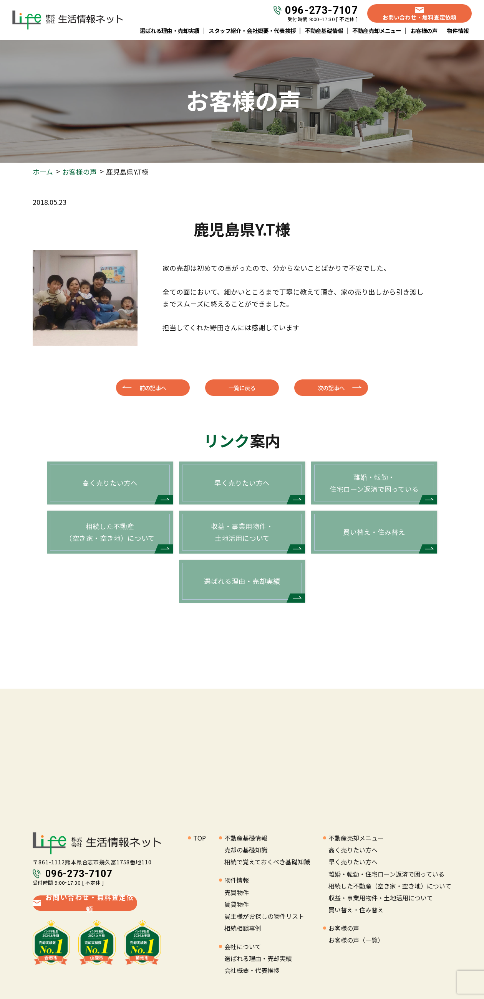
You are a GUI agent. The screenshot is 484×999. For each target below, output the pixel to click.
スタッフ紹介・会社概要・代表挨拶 (252, 30)
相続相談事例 (242, 928)
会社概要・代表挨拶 (252, 970)
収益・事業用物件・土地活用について (380, 897)
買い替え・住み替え (356, 909)
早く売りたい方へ (353, 861)
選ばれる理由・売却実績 (170, 30)
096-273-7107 (321, 10)
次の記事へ (331, 388)
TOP (199, 837)
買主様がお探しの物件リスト (264, 916)
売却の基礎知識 (245, 849)
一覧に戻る (242, 388)
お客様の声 (424, 30)
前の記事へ (152, 388)
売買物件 (236, 892)
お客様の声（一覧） (356, 940)
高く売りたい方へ (353, 849)
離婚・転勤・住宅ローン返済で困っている (386, 874)
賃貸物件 (236, 904)
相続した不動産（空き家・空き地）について (389, 885)
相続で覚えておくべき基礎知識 (267, 861)
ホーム (43, 171)
